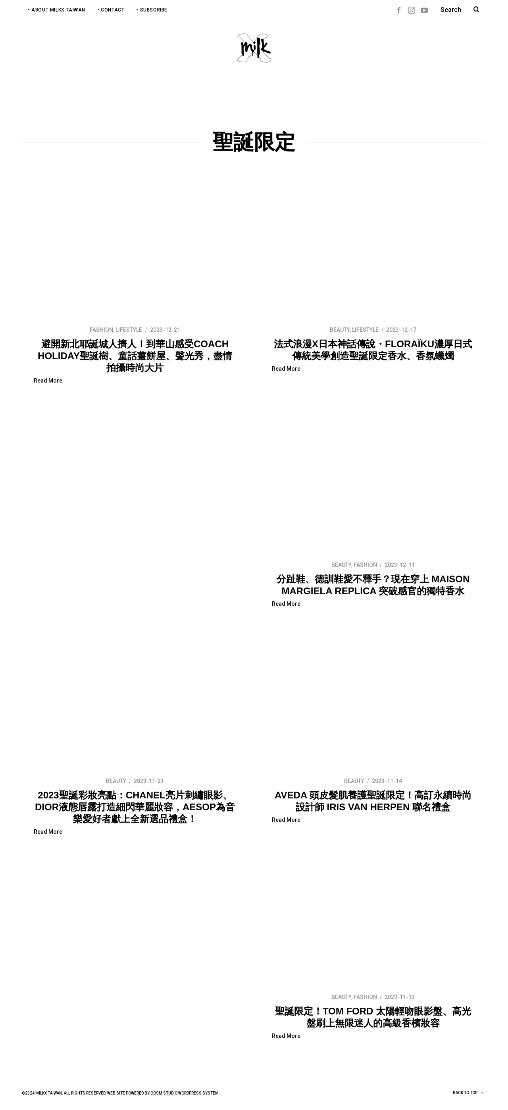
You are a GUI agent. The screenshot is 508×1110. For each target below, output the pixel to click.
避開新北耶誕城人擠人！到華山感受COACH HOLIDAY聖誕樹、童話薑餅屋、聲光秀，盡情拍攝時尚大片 (135, 356)
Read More (48, 381)
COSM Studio (163, 1093)
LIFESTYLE (128, 330)
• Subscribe (151, 10)
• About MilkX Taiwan (56, 10)
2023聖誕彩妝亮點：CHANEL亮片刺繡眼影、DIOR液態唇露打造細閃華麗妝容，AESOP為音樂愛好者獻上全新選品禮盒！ (135, 807)
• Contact (110, 10)
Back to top (468, 1093)
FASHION (101, 330)
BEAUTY (340, 330)
